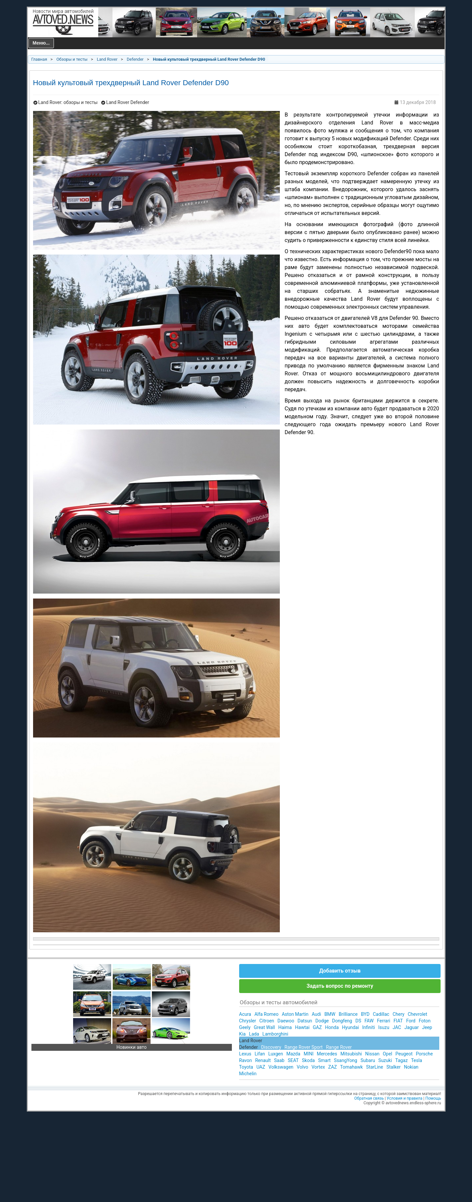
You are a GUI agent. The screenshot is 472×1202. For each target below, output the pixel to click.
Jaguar (412, 1027)
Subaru (368, 1060)
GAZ (317, 1027)
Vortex (318, 1067)
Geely (244, 1027)
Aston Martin (295, 1014)
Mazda (293, 1053)
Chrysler (247, 1020)
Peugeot (404, 1053)
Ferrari (383, 1020)
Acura (245, 1014)
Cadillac (381, 1014)
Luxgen (275, 1053)
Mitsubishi (351, 1053)
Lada (254, 1034)
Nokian (411, 1067)
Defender (135, 59)
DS (358, 1020)
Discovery (271, 1047)
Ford (410, 1020)
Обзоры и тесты (71, 59)
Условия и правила (404, 1098)
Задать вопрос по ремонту (340, 986)
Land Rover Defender (127, 102)
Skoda (308, 1060)
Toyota (246, 1067)
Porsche (424, 1053)
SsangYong (345, 1060)
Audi (316, 1014)
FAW (369, 1020)
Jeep (427, 1027)
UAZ (260, 1067)
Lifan (260, 1053)
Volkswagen (281, 1067)
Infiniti (368, 1027)
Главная (39, 59)
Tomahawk (351, 1067)
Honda (332, 1027)
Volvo (302, 1067)
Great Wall (264, 1027)
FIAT (398, 1020)
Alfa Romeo (266, 1014)
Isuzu (383, 1027)
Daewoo (286, 1020)
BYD (365, 1014)
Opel (387, 1053)
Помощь (433, 1098)
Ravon (245, 1060)
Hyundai (350, 1027)
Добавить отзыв (340, 971)
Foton (425, 1020)
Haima (285, 1027)
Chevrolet (417, 1014)
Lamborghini (275, 1034)
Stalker (393, 1067)
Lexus (245, 1053)
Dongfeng (342, 1020)
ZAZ (332, 1067)
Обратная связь (369, 1098)
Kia (242, 1034)
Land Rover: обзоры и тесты (68, 102)
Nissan (372, 1053)
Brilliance (348, 1014)
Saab (279, 1060)
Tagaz (401, 1060)
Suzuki (385, 1060)
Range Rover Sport (303, 1047)
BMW (329, 1014)
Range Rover (339, 1047)
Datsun (305, 1020)
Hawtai (302, 1027)
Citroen (266, 1020)
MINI (309, 1053)
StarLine (374, 1067)
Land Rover (107, 59)
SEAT (293, 1060)
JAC (397, 1027)
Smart (324, 1060)
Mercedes (327, 1053)
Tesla (416, 1060)
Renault (263, 1060)
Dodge (322, 1020)
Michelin (248, 1073)
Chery (399, 1014)
